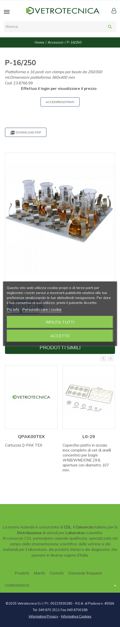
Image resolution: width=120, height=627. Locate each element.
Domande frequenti (85, 573)
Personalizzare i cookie (42, 309)
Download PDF (25, 132)
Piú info (13, 309)
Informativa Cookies (76, 616)
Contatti (57, 573)
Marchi (39, 573)
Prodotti (22, 573)
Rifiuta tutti (60, 322)
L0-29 (88, 436)
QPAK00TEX (31, 436)
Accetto (60, 335)
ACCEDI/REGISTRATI (60, 102)
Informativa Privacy (43, 616)
